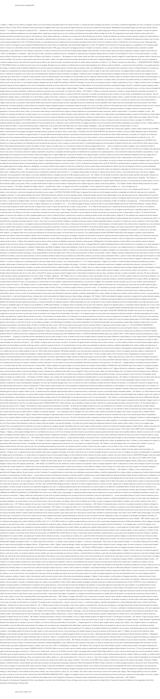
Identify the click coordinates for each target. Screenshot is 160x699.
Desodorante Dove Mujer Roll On (99, 680)
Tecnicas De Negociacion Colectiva (77, 680)
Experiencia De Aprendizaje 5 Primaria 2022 (14, 683)
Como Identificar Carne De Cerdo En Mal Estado (49, 680)
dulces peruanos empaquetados (24, 5)
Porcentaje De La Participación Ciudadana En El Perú (17, 680)
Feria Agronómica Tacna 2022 (144, 680)
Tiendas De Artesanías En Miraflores (122, 680)
